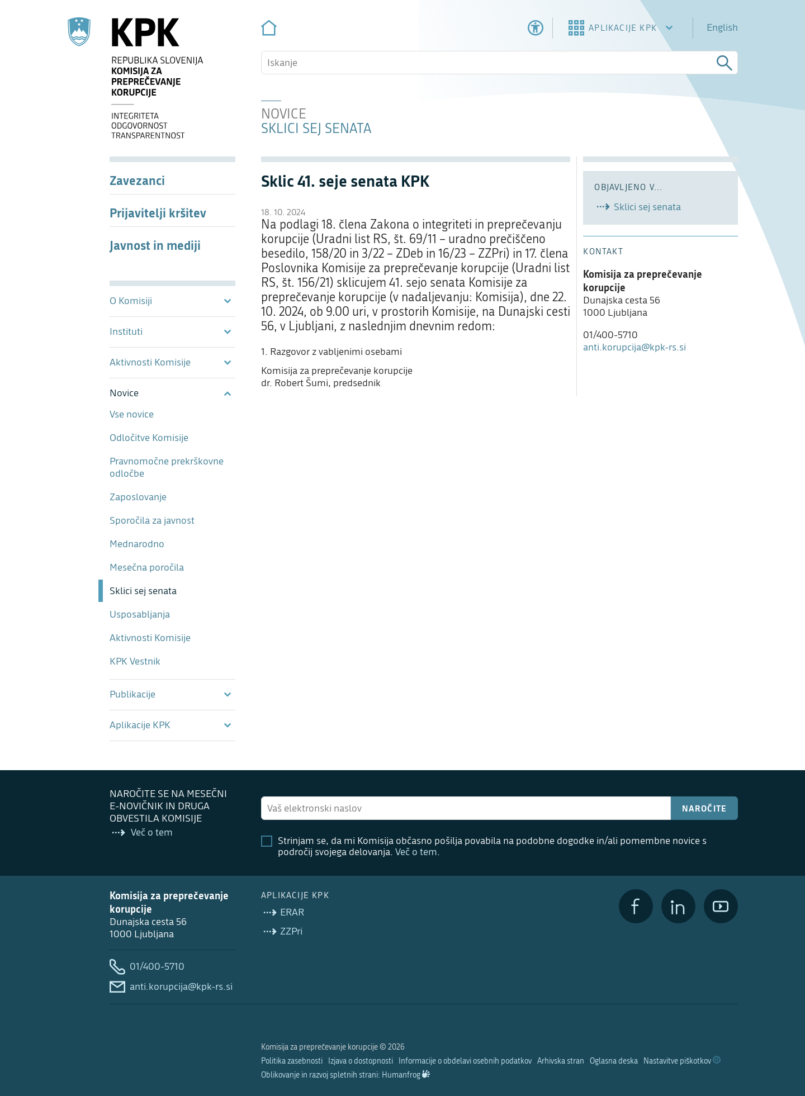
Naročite (704, 808)
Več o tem (416, 852)
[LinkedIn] (678, 906)
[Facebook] (636, 906)
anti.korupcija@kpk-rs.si (634, 347)
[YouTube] (721, 906)
